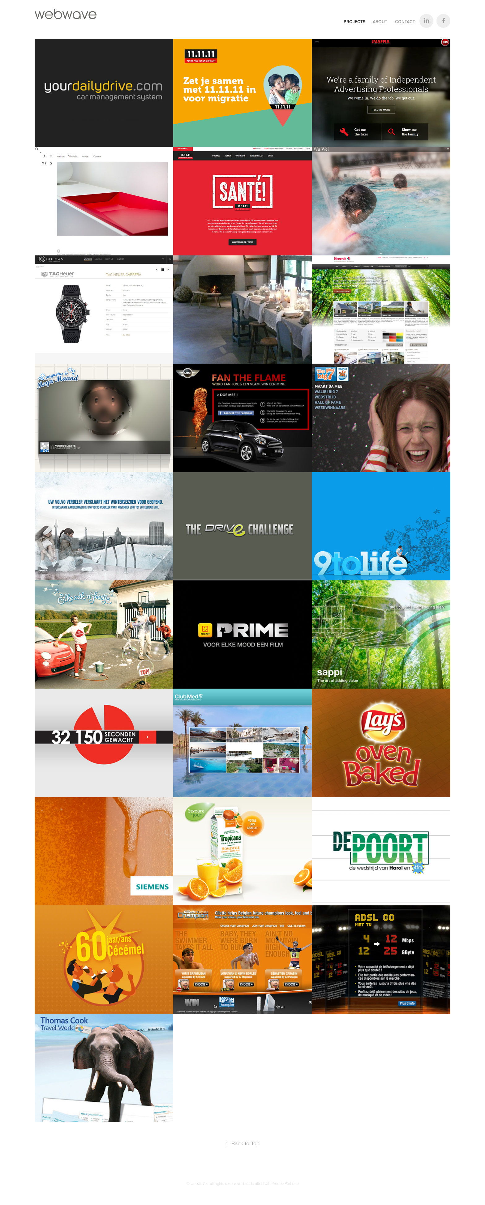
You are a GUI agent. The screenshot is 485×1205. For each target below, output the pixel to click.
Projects (354, 22)
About (380, 22)
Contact (405, 22)
